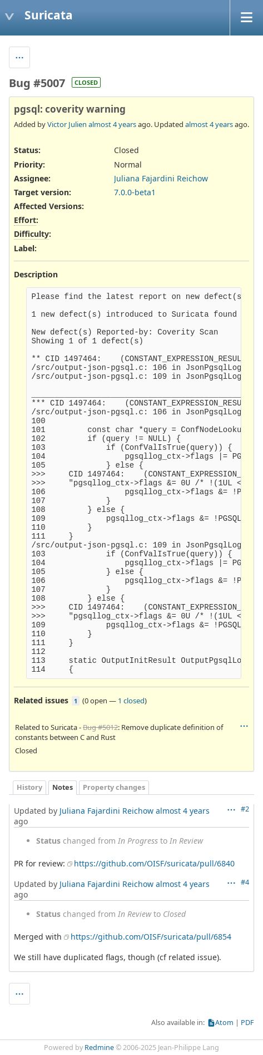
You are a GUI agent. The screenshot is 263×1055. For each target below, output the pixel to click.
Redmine (99, 1047)
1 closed (131, 701)
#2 (245, 809)
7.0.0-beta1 (135, 192)
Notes (62, 787)
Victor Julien (67, 124)
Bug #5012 (100, 727)
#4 (245, 882)
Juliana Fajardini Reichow (161, 178)
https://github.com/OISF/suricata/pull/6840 (154, 863)
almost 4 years (112, 124)
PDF (247, 1022)
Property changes (114, 787)
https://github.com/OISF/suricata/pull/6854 (151, 936)
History (29, 787)
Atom (224, 1022)
